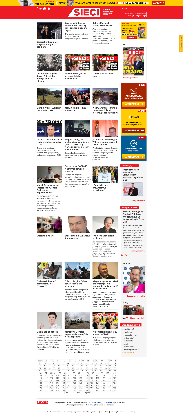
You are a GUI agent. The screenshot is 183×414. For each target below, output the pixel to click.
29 (92, 363)
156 (109, 383)
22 (59, 363)
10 (83, 361)
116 (40, 378)
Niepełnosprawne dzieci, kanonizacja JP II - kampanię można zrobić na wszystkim (105, 285)
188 (51, 390)
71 (49, 370)
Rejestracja (141, 15)
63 (92, 368)
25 (73, 363)
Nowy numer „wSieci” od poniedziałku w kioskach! (76, 76)
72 (54, 370)
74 (63, 370)
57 (63, 368)
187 (46, 390)
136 (74, 380)
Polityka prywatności (90, 412)
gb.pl (126, 344)
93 (74, 373)
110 (86, 375)
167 (91, 385)
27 (82, 363)
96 (88, 373)
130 (40, 380)
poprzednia (42, 361)
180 (86, 388)
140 (97, 380)
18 (40, 363)
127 (103, 378)
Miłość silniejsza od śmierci (102, 75)
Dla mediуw (100, 405)
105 (57, 375)
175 (57, 388)
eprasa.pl (132, 412)
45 (87, 366)
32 (106, 363)
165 (80, 385)
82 (101, 370)
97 (93, 373)
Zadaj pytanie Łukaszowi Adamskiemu (78, 237)
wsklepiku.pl (129, 353)
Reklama (90, 405)
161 (57, 385)
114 (109, 375)
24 (68, 363)
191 (69, 390)
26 (77, 363)
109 (80, 375)
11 (88, 361)
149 (69, 383)
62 (87, 368)
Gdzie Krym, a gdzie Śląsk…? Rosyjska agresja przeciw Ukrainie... (47, 77)
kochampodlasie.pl (131, 350)
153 (91, 383)
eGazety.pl (104, 412)
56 (59, 368)
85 (115, 370)
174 (51, 388)
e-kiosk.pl (114, 412)
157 (114, 383)
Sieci (124, 44)
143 (114, 380)
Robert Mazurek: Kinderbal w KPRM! (102, 24)
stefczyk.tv (128, 341)
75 (68, 370)
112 (97, 375)
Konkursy (67, 412)
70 (45, 370)
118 (51, 378)
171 (114, 385)
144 (40, 383)
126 (97, 378)
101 (113, 373)
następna (86, 393)
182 (97, 388)
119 (57, 378)
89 (55, 373)
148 (63, 383)
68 (115, 368)
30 (96, 363)
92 (69, 373)
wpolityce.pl (129, 329)
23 (63, 363)
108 (74, 375)
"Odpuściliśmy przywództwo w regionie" (100, 188)
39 (59, 366)
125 (91, 378)
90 (60, 373)
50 (110, 366)
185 (114, 388)
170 (109, 385)
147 (57, 383)
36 (45, 366)
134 (63, 380)
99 (102, 373)
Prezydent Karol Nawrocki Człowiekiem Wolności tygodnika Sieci (133, 174)
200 (66, 393)
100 (107, 373)
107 (69, 375)
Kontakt (110, 405)
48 (101, 366)
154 (97, 383)
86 (41, 373)
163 (69, 385)
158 (40, 385)
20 (49, 363)
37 (49, 366)
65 (101, 368)
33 (110, 363)
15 (107, 361)
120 (63, 378)
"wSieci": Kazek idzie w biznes (103, 237)
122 (74, 378)
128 (109, 378)
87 (46, 373)
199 (114, 390)
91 (65, 373)
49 (106, 366)
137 (80, 380)
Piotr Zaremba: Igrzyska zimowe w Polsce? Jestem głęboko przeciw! (105, 110)
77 (77, 370)
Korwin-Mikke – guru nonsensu (75, 109)
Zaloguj (131, 15)
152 (86, 383)
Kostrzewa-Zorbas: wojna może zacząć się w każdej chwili (76, 334)
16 (111, 361)
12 (93, 361)
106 (63, 375)
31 (101, 363)
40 (63, 366)
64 (96, 368)
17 (116, 361)
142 (109, 380)
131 (46, 380)
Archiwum (119, 402)
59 (73, 368)
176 (63, 388)
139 (91, 380)
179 (80, 388)
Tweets (124, 255)
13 (97, 361)
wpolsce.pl (128, 332)
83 (106, 370)
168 (97, 385)
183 (103, 388)
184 (109, 388)
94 (79, 373)
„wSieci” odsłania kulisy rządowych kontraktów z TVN (49, 142)
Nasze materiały (137, 318)
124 (86, 378)
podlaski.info (129, 347)
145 (46, 383)
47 (96, 366)
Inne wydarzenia (137, 251)
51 (115, 366)
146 (51, 383)
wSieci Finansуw (80, 402)
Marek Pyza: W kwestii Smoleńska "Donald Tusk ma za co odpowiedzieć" (48, 189)
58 (68, 368)
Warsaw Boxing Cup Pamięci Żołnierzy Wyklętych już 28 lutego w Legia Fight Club (133, 216)
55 (54, 368)
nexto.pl (123, 412)
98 (97, 373)
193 (80, 390)
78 (82, 370)
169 (103, 385)
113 (103, 375)
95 (83, 373)
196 (97, 390)
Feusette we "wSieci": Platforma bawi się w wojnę (76, 169)
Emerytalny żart (45, 235)
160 (51, 385)
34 (115, 363)
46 (92, 366)
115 (114, 375)
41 (68, 366)
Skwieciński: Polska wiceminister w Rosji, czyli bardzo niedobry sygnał (76, 27)
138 (86, 380)
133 (57, 380)
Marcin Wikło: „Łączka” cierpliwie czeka (49, 109)
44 (82, 366)
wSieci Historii (66, 402)
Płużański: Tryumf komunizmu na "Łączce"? (46, 284)
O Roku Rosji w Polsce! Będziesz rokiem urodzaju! (76, 284)
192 (74, 390)
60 (77, 368)
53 (45, 368)
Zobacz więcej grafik (136, 296)
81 (96, 370)
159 (46, 385)
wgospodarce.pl (130, 335)
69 (40, 370)
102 (40, 375)
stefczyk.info (129, 338)
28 (87, 363)
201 (72, 393)
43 (77, 366)
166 (86, 385)
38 (54, 366)
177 (69, 388)
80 (92, 370)
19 (45, 363)
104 (51, 375)
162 (63, 385)
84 (110, 370)
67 (110, 368)
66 (106, 368)
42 (73, 366)
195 (91, 390)
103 (46, 375)
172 (40, 388)
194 (86, 390)
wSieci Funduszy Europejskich (101, 402)
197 (103, 390)
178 (74, 388)
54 (49, 368)
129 (114, 378)
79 (87, 370)
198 (109, 390)
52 (40, 368)
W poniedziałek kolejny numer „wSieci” (104, 333)
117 (46, 378)
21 (54, 363)
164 (74, 385)
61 (82, 368)
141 (103, 380)
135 (69, 380)
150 (74, 383)
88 (51, 373)
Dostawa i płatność (54, 412)
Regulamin (77, 412)
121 (69, 378)
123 (80, 378)
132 (51, 380)
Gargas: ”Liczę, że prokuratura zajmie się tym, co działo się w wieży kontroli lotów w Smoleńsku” (77, 144)
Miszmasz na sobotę (47, 331)
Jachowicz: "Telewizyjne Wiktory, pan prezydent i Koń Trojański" (104, 142)
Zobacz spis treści (130, 78)
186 (40, 390)
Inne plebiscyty (138, 201)
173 (46, 388)
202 (78, 393)
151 (80, 383)
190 (63, 390)
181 (91, 388)
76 (73, 370)
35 (40, 366)
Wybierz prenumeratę (75, 405)
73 (59, 370)
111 (91, 375)
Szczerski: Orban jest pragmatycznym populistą (47, 44)
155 (103, 383)
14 (102, 361)
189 (57, 390)
